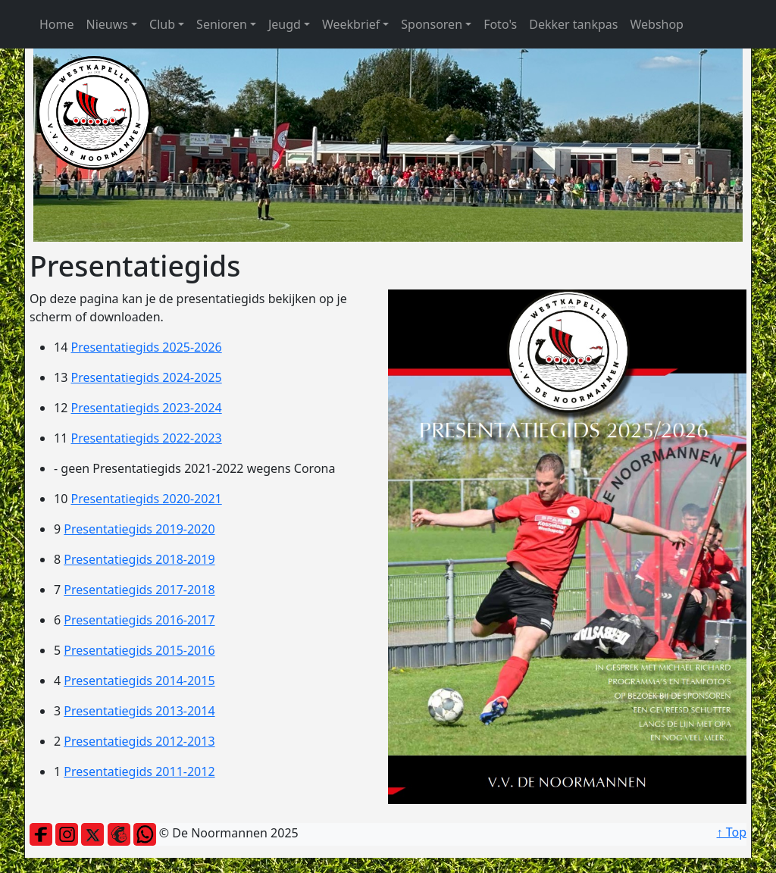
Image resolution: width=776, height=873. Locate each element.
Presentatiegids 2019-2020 (139, 529)
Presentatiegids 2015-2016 (139, 650)
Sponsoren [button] (431, 24)
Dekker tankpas (573, 24)
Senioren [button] (221, 24)
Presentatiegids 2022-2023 (145, 438)
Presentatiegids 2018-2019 (139, 559)
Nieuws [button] (107, 24)
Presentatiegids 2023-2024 (145, 407)
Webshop (657, 24)
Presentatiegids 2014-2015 (139, 680)
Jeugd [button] (284, 24)
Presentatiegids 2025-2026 (145, 347)
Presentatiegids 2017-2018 (139, 589)
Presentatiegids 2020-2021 (145, 498)
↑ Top (731, 832)
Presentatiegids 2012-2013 (139, 741)
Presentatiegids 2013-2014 (139, 710)
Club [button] (162, 24)
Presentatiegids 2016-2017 (139, 620)
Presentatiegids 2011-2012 (139, 771)
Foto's (500, 24)
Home (56, 24)
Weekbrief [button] (351, 24)
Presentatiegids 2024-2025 (145, 377)
